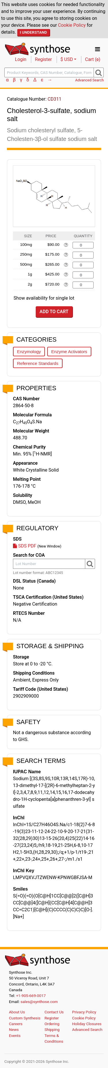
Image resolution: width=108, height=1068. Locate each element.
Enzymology (29, 351)
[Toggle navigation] (97, 49)
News (14, 1029)
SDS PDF (24, 546)
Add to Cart (53, 311)
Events (14, 1035)
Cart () (92, 59)
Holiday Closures (86, 1023)
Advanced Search (89, 80)
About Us (17, 1012)
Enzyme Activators (69, 351)
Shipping (52, 1029)
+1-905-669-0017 (31, 995)
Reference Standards (37, 363)
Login (20, 59)
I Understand (33, 32)
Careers (15, 1023)
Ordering (51, 1023)
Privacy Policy (84, 1012)
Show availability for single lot (44, 298)
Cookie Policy (72, 25)
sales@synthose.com (39, 1001)
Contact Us (54, 1012)
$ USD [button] (66, 59)
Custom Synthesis (24, 1018)
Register (43, 59)
